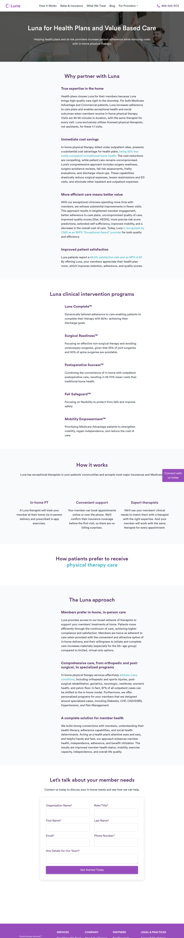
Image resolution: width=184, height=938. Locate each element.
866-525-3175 (168, 5)
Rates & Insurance (71, 5)
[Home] (13, 6)
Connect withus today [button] (173, 475)
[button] (151, 132)
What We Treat (96, 5)
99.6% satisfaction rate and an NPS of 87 (116, 257)
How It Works (48, 5)
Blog (112, 5)
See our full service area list (98, 153)
